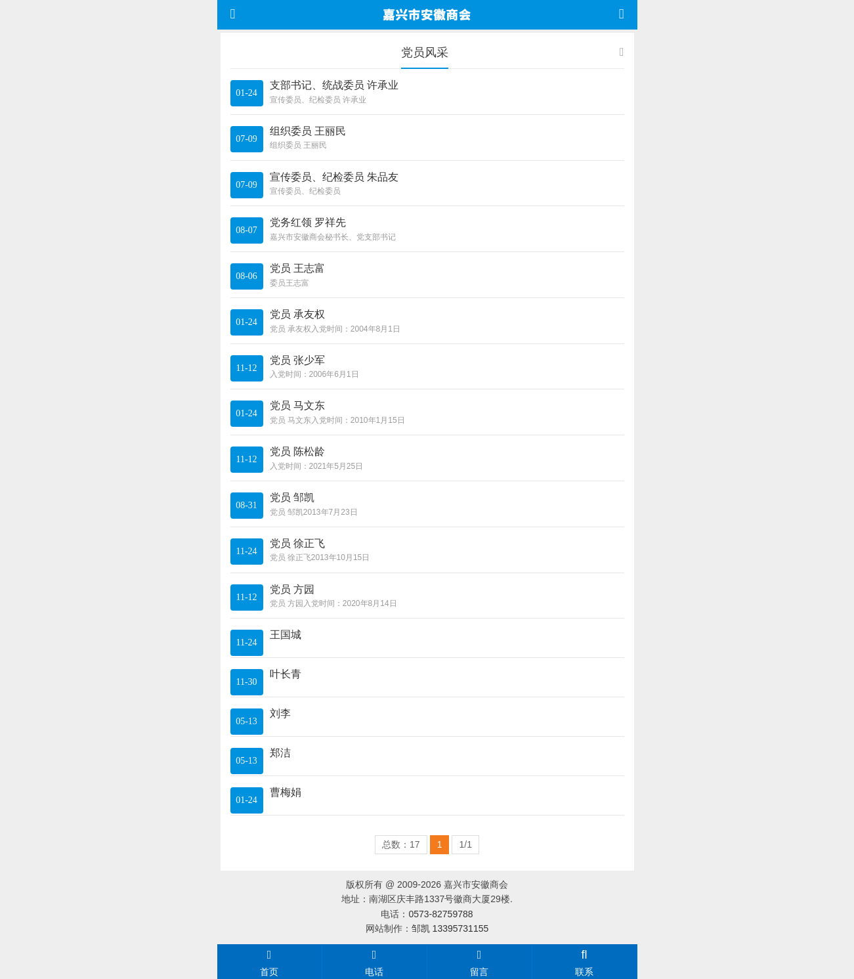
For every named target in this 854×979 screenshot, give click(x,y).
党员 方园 (292, 589)
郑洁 (280, 752)
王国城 (285, 634)
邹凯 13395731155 (450, 928)
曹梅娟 (285, 792)
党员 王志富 (297, 268)
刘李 (280, 713)
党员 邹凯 (292, 497)
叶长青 (285, 674)
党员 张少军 (297, 360)
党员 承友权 (297, 314)
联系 (584, 961)
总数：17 (401, 844)
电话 (374, 961)
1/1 (465, 844)
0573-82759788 (440, 914)
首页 (269, 961)
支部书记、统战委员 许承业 (334, 85)
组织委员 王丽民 (308, 131)
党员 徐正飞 (297, 543)
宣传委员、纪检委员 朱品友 (334, 177)
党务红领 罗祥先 (308, 222)
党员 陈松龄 (297, 451)
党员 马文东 (297, 405)
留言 (479, 961)
